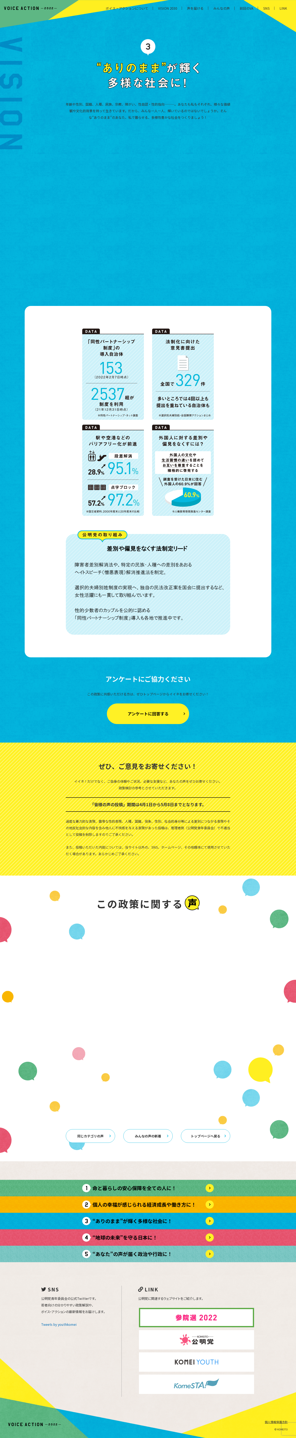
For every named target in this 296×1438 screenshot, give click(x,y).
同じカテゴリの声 (94, 1136)
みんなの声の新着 (151, 1136)
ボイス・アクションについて (127, 8)
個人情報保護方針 (276, 1422)
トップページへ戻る (208, 1136)
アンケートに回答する (156, 714)
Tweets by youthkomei (59, 1324)
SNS (266, 8)
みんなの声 (221, 8)
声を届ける (195, 8)
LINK (283, 8)
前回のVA (246, 8)
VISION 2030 (167, 8)
